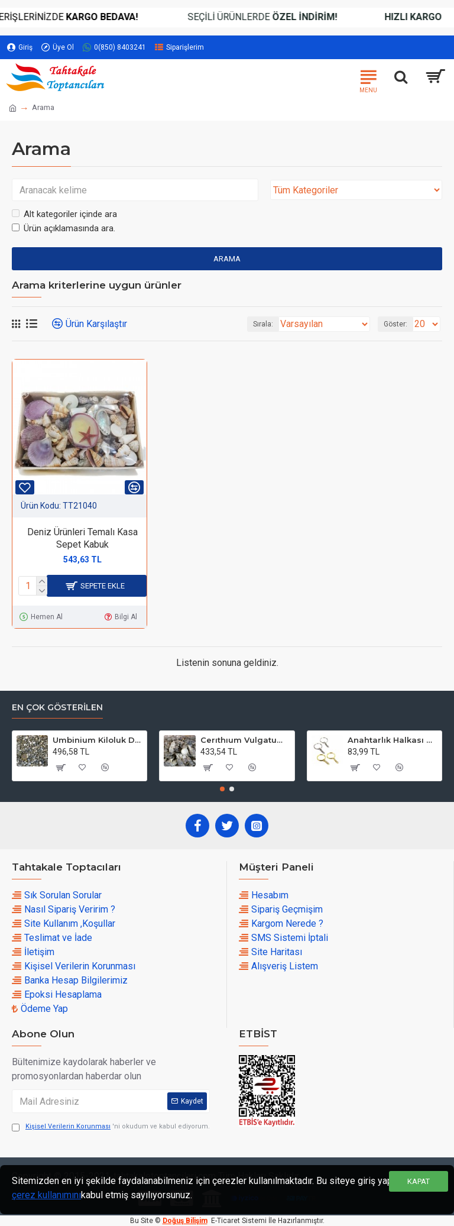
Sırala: (263, 324)
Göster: (395, 324)
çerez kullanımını (46, 1195)
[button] (222, 789)
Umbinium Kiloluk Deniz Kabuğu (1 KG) (97, 740)
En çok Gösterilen (57, 708)
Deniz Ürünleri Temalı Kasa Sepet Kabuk (82, 538)
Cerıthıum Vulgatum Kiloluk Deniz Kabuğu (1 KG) (245, 740)
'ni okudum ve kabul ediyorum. (111, 1127)
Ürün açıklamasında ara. (63, 228)
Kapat (418, 1181)
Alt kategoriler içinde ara (64, 214)
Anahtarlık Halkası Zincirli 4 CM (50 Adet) (392, 740)
